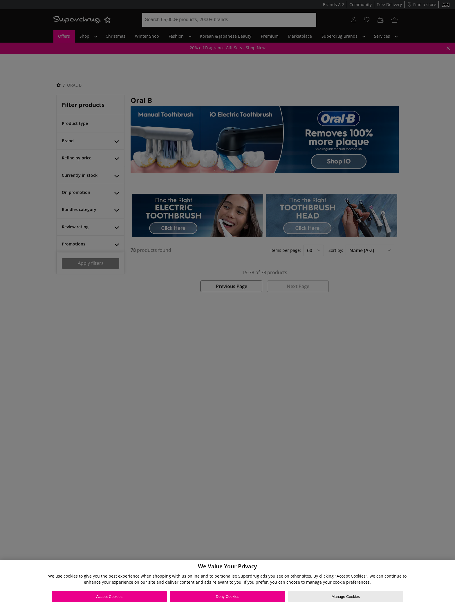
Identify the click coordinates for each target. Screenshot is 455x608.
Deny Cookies (227, 596)
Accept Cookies (109, 596)
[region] (227, 584)
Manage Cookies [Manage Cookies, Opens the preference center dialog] (345, 596)
